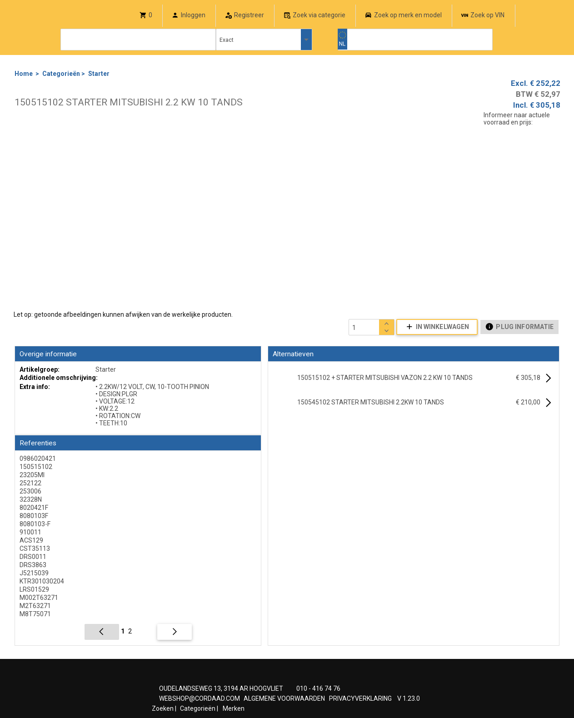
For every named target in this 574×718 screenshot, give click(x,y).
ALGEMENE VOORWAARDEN (284, 698)
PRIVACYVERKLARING (360, 698)
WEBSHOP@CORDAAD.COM (199, 698)
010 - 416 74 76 (318, 688)
